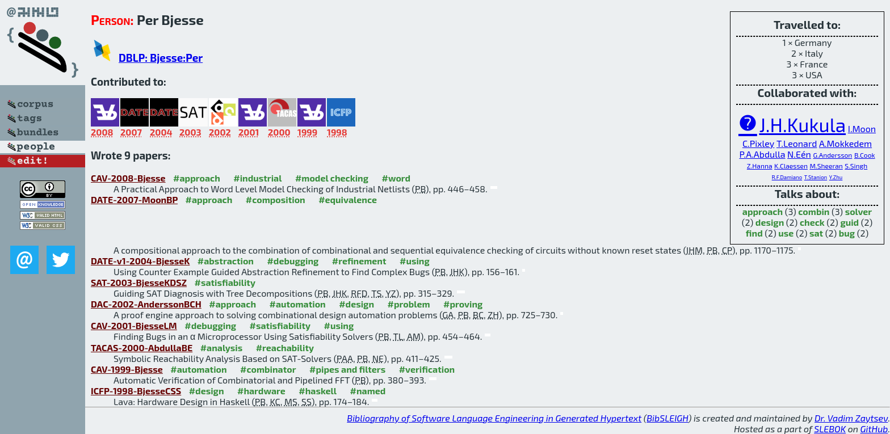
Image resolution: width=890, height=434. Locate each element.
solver (858, 211)
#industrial (257, 177)
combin (813, 211)
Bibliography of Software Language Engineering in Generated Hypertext (494, 417)
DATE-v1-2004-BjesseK (140, 260)
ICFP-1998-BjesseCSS (136, 390)
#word (395, 177)
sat (816, 232)
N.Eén (799, 154)
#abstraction (226, 260)
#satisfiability (224, 282)
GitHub (874, 428)
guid (849, 222)
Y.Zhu (836, 177)
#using (415, 260)
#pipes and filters (347, 369)
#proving (462, 303)
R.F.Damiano (787, 177)
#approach (196, 177)
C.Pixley (758, 143)
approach (762, 211)
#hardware (261, 390)
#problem (408, 303)
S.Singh (856, 166)
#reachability (285, 347)
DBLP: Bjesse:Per (161, 57)
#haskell (318, 390)
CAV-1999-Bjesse (127, 369)
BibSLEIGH (667, 417)
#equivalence (347, 199)
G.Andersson (832, 155)
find (754, 232)
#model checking (331, 177)
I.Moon (862, 128)
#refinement (359, 260)
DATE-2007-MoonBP (134, 199)
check (812, 222)
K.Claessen (791, 166)
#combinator (268, 369)
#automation (297, 303)
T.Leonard (796, 143)
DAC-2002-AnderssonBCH (146, 303)
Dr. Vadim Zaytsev (851, 417)
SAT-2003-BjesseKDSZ (139, 282)
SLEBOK (830, 428)
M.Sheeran (826, 166)
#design (356, 303)
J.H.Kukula (802, 124)
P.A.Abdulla (762, 154)
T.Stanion (815, 177)
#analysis (221, 347)
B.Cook (864, 155)
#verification (427, 369)
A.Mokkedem (845, 143)
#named (368, 390)
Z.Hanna (760, 166)
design (769, 222)
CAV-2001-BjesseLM (134, 325)
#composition (275, 199)
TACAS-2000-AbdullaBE (141, 347)
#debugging (292, 260)
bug (847, 232)
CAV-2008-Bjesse (128, 177)
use (786, 232)
